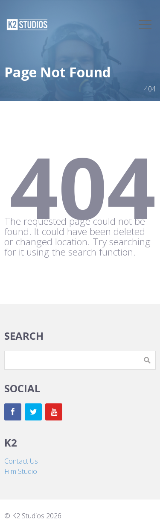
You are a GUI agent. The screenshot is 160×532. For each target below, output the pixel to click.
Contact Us (21, 461)
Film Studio (20, 471)
